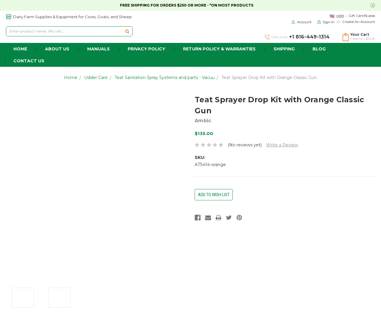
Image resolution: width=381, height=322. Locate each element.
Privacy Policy (146, 49)
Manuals (98, 49)
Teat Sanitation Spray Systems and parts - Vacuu (165, 77)
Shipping (284, 49)
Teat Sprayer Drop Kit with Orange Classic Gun (269, 77)
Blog (319, 49)
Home (70, 77)
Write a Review (282, 145)
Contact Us (28, 61)
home (20, 49)
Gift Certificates (362, 15)
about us (57, 49)
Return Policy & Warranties (219, 49)
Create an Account (358, 21)
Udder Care (96, 77)
